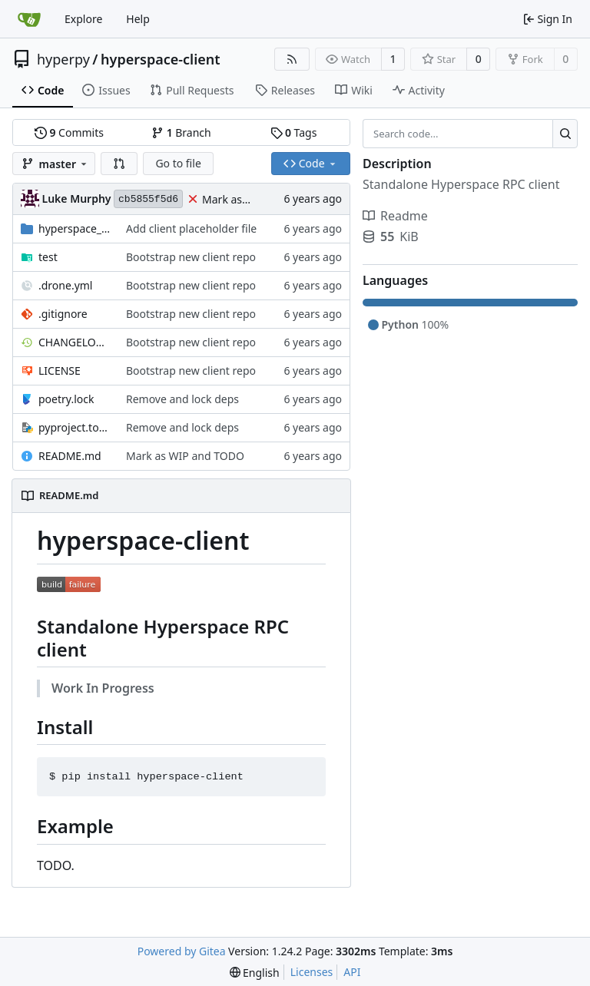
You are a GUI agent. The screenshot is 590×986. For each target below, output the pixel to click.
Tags (293, 132)
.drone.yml (65, 285)
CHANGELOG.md (74, 342)
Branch (181, 132)
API (351, 971)
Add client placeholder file (191, 228)
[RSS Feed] (292, 59)
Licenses (311, 971)
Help (138, 19)
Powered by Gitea (182, 951)
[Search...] (565, 133)
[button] (119, 163)
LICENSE (59, 370)
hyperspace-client (160, 59)
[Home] (29, 19)
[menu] (255, 972)
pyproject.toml (74, 427)
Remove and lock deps (182, 399)
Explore (83, 19)
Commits (69, 132)
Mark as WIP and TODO (185, 455)
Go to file (178, 163)
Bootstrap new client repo (191, 257)
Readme (395, 215)
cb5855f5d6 (148, 199)
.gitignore (63, 313)
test (48, 257)
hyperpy (63, 59)
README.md (69, 455)
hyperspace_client (74, 228)
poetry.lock (66, 399)
